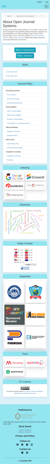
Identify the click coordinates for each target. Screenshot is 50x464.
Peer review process (13, 99)
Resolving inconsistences (14, 103)
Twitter (27, 445)
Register (39, 2)
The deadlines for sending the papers (18, 123)
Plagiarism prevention (13, 131)
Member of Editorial (25, 430)
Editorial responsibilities (14, 115)
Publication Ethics (12, 135)
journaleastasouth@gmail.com (27, 453)
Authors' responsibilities (14, 111)
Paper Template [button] (25, 55)
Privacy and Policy (25, 436)
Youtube (32, 445)
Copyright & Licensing (13, 156)
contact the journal (19, 37)
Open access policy (13, 143)
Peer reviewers (11, 95)
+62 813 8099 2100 (22, 453)
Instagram (22, 445)
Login (47, 2)
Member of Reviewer (25, 432)
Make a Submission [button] (25, 50)
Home (9, 16)
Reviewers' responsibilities (15, 119)
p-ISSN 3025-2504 (11, 76)
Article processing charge (14, 148)
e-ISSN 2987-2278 (11, 72)
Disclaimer (10, 160)
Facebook (18, 445)
